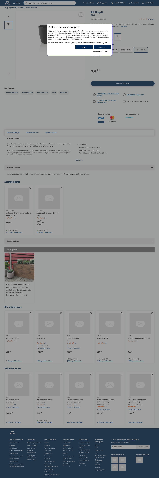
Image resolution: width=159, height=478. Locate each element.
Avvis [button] (84, 47)
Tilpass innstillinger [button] (99, 51)
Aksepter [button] (102, 47)
